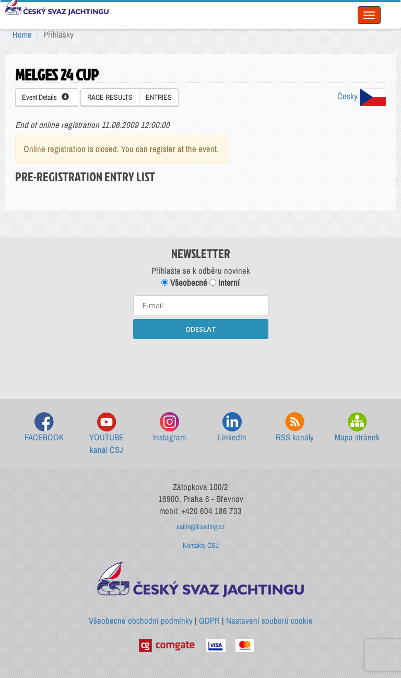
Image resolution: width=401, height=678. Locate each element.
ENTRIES (159, 97)
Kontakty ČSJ (201, 545)
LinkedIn (232, 427)
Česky (361, 96)
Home (22, 34)
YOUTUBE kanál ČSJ (106, 433)
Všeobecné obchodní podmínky (141, 620)
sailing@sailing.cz (200, 526)
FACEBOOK (44, 427)
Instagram (169, 427)
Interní (224, 282)
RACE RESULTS (110, 97)
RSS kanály (295, 427)
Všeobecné (184, 282)
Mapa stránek (357, 427)
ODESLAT (200, 329)
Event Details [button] (45, 97)
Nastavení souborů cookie (269, 620)
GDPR (209, 620)
